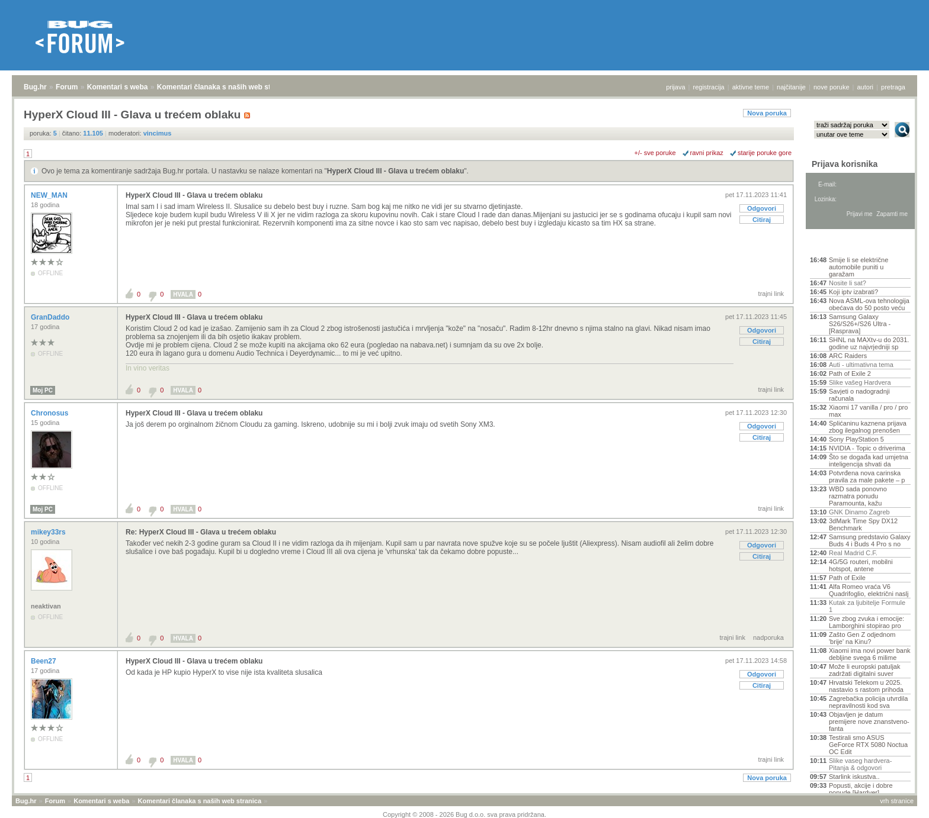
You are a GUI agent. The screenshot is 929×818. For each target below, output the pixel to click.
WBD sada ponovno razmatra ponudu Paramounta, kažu (858, 496)
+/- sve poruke (655, 152)
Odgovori (761, 208)
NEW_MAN (50, 195)
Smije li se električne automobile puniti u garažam (858, 267)
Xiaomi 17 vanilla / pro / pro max (868, 411)
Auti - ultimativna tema (861, 364)
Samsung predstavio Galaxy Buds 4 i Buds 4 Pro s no (870, 540)
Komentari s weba (117, 87)
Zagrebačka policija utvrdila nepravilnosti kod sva (868, 702)
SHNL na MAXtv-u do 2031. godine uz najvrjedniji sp (869, 343)
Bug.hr (35, 87)
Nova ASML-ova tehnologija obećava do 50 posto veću (869, 304)
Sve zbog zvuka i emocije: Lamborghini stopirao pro (866, 622)
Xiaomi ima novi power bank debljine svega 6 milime (870, 654)
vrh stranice (897, 800)
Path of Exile (847, 577)
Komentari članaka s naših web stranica (224, 87)
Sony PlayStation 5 (856, 439)
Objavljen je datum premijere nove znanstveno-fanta (869, 721)
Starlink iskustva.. (854, 776)
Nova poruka (767, 113)
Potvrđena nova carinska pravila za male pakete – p (867, 476)
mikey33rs (49, 532)
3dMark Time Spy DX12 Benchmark (863, 524)
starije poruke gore (765, 152)
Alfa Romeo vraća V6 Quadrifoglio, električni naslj (869, 590)
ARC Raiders (848, 355)
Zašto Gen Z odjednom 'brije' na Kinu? (862, 638)
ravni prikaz (706, 152)
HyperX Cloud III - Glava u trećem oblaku (395, 171)
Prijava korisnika (844, 164)
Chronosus (51, 413)
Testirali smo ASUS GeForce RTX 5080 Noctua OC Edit (868, 744)
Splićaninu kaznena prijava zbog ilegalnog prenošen (867, 427)
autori (865, 87)
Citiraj (761, 219)
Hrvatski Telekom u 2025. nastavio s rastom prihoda (866, 686)
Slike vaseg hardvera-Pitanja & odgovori (860, 764)
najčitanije (791, 87)
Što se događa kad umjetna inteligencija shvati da (868, 460)
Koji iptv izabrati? (853, 291)
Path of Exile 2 (850, 373)
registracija (709, 87)
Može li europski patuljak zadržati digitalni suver (864, 670)
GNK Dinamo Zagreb (859, 512)
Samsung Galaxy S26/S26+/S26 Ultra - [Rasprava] (859, 323)
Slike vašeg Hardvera (860, 382)
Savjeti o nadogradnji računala (859, 395)
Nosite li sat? (847, 282)
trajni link (771, 293)
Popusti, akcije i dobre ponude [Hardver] (861, 789)
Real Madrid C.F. (853, 552)
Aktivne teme (837, 244)
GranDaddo (51, 317)
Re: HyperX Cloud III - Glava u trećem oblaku (201, 532)
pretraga (893, 87)
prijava (675, 87)
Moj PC (43, 390)
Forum (67, 87)
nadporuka (768, 637)
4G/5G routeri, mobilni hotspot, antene (861, 565)
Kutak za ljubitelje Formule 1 (867, 606)
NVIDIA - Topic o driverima (867, 448)
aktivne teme (750, 87)
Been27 (44, 661)
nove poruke (831, 87)
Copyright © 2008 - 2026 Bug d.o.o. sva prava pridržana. (464, 814)
